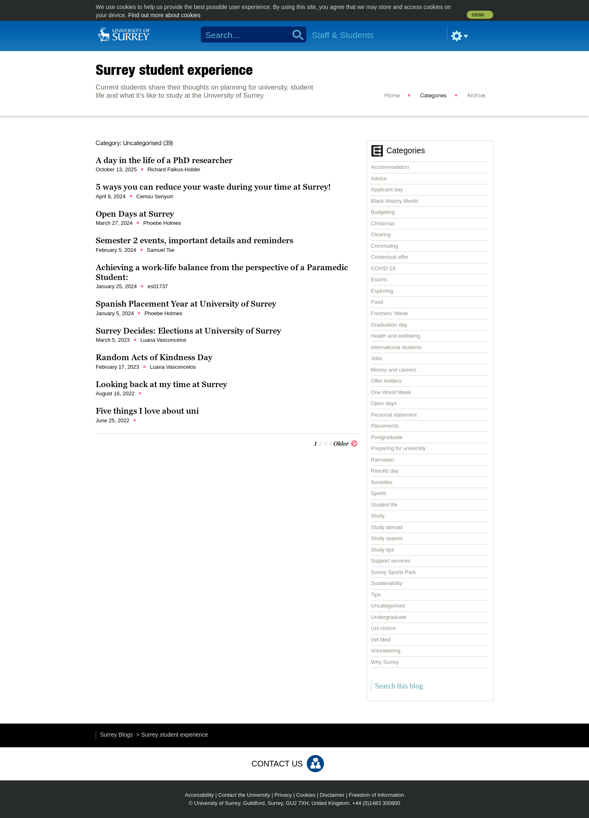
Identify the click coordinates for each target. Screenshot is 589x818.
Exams (379, 279)
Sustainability (386, 583)
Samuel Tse (161, 250)
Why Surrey (385, 662)
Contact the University (244, 795)
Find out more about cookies (164, 15)
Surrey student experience (174, 69)
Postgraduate (386, 437)
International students (396, 347)
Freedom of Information (376, 795)
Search (295, 35)
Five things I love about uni (147, 410)
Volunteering (385, 651)
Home (392, 96)
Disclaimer (332, 795)
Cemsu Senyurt (154, 196)
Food (377, 302)
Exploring (382, 291)
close (478, 15)
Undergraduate (389, 617)
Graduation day (389, 325)
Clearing (381, 234)
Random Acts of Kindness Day (154, 357)
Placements (385, 426)
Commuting (384, 246)
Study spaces (387, 538)
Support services (391, 561)
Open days (384, 403)
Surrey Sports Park (393, 572)
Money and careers (393, 370)
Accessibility (199, 795)
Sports (379, 493)
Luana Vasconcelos (163, 340)
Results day (385, 471)
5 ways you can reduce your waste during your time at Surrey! (213, 186)
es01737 (157, 286)
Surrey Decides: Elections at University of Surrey (188, 330)
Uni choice (383, 628)
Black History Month (394, 201)
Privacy (283, 795)
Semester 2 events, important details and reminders (194, 240)
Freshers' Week (389, 313)
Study (377, 516)
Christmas (383, 223)
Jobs (376, 358)
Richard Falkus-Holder (173, 169)
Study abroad (386, 527)
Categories (433, 96)
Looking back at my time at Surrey (161, 384)
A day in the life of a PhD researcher (164, 160)
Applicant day (387, 189)
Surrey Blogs (116, 734)
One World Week (391, 392)
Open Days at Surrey (135, 213)
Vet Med (381, 639)
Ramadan (382, 460)
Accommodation (390, 167)
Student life (384, 505)
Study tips (382, 550)
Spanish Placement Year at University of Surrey (186, 303)
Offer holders (386, 381)
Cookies (305, 795)
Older (345, 443)
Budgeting (383, 212)
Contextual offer (390, 257)
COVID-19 (383, 268)
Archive (476, 96)
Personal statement (394, 415)
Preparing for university (398, 448)
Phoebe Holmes (162, 223)
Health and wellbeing (395, 336)
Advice (379, 178)
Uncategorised (388, 606)
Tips (376, 595)
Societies (382, 482)
